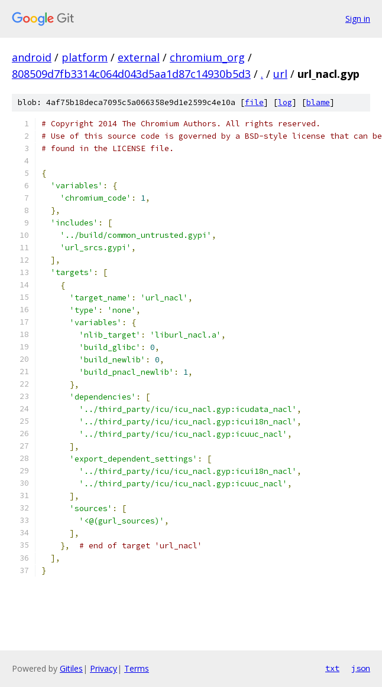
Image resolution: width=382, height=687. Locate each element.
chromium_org (207, 57)
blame (318, 102)
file (254, 102)
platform (84, 57)
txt (332, 668)
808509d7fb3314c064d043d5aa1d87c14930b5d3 (131, 74)
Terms (136, 668)
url (280, 74)
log (285, 102)
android (31, 57)
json (360, 668)
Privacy (103, 668)
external (139, 57)
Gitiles (71, 668)
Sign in (357, 18)
